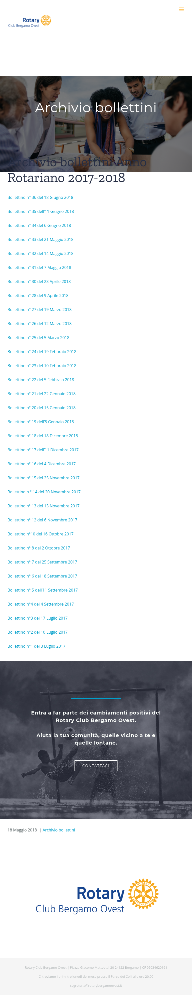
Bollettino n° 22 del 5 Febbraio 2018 (41, 379)
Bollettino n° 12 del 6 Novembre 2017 (42, 520)
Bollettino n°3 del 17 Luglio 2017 (38, 618)
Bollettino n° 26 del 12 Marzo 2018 (40, 323)
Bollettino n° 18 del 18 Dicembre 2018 (43, 436)
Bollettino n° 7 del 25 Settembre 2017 (42, 562)
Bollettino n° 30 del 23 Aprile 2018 (39, 281)
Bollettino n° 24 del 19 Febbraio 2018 (42, 351)
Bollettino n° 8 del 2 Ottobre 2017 (39, 548)
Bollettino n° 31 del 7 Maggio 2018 (39, 267)
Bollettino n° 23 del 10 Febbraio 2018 (42, 365)
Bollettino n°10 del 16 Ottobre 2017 (41, 534)
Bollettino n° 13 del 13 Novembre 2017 (44, 506)
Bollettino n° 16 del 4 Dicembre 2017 (42, 464)
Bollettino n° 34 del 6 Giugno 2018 (39, 225)
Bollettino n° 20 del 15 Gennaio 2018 (42, 407)
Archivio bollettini (58, 830)
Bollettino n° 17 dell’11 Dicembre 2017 (43, 450)
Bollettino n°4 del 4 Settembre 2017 (41, 604)
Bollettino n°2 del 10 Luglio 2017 (38, 632)
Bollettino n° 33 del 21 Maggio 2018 (41, 239)
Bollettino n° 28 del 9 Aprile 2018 (38, 295)
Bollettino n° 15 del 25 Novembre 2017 (44, 478)
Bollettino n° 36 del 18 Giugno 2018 (40, 197)
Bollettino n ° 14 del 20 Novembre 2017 (44, 492)
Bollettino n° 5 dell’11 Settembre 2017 (43, 590)
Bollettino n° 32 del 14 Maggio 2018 (41, 253)
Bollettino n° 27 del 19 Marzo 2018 (40, 309)
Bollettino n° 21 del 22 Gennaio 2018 (42, 393)
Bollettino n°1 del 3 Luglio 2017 (37, 646)
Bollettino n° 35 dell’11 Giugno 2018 (41, 211)
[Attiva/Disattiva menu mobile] (181, 9)
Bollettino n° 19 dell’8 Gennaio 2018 (41, 421)
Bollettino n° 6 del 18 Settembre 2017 (42, 576)
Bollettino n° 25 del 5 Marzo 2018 (38, 337)
